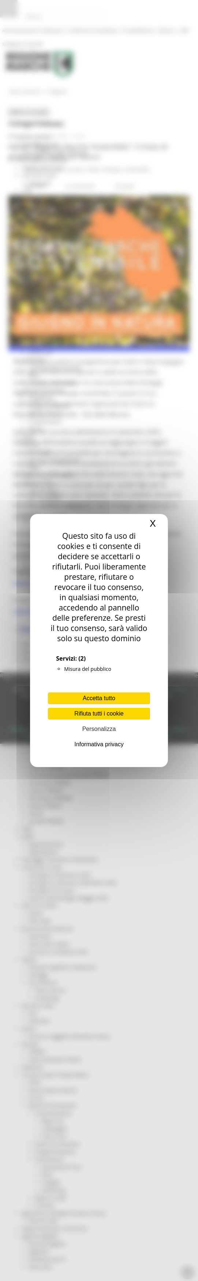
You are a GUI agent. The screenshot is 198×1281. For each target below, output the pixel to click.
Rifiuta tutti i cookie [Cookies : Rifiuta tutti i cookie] (98, 713)
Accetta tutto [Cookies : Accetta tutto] (99, 698)
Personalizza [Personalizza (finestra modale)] (99, 729)
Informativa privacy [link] (98, 744)
